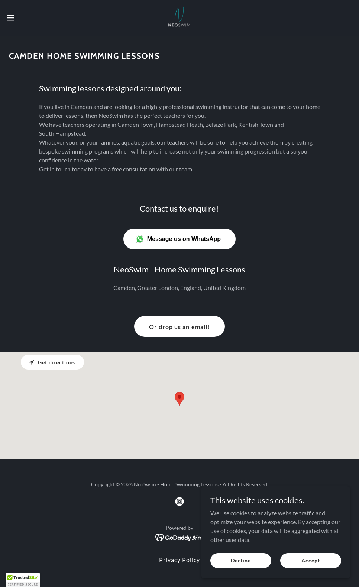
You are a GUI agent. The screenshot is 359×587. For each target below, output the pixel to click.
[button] (29, 17)
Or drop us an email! (179, 326)
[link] (179, 18)
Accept (310, 560)
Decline (240, 560)
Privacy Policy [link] (179, 559)
